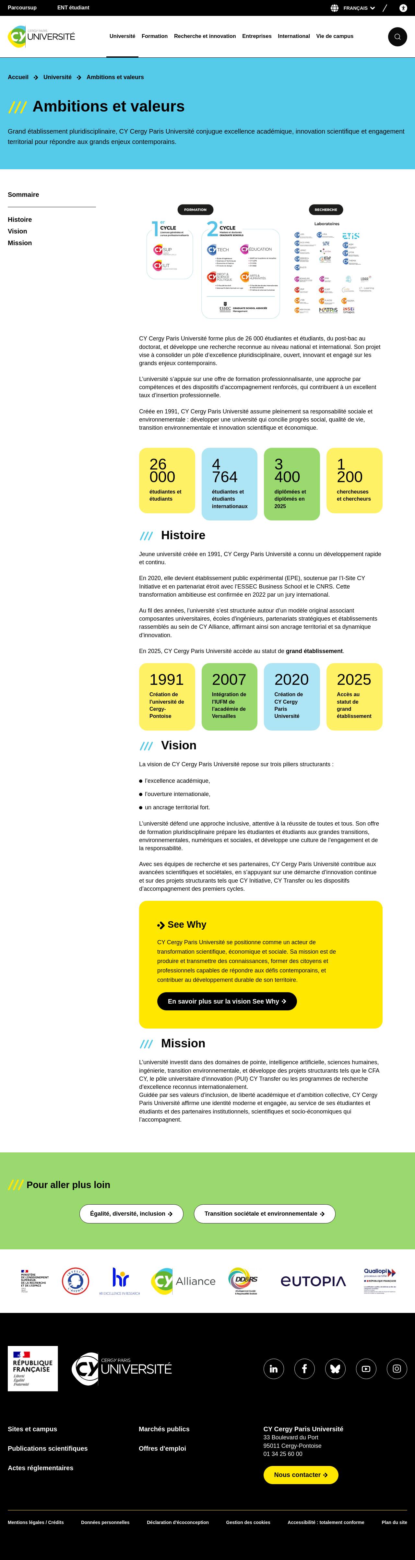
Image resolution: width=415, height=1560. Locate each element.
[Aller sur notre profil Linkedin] (272, 1368)
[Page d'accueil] (54, 37)
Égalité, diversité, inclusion (131, 1213)
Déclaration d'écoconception (178, 1522)
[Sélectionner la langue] (359, 8)
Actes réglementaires (40, 1467)
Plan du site (394, 1522)
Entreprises (256, 36)
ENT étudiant (73, 7)
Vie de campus (335, 36)
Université (122, 36)
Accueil (18, 77)
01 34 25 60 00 (281, 1454)
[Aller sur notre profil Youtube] (365, 1368)
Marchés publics (163, 1429)
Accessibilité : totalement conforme (326, 1522)
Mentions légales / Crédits (36, 1522)
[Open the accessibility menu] (403, 8)
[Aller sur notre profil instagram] (396, 1368)
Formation (155, 36)
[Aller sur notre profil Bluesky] (334, 1368)
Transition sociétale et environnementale (265, 1213)
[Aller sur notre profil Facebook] (303, 1368)
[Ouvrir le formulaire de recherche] (397, 36)
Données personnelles (105, 1522)
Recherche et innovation (205, 36)
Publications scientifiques (48, 1448)
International (294, 36)
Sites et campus (32, 1429)
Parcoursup (22, 7)
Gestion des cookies (248, 1522)
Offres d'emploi (161, 1448)
